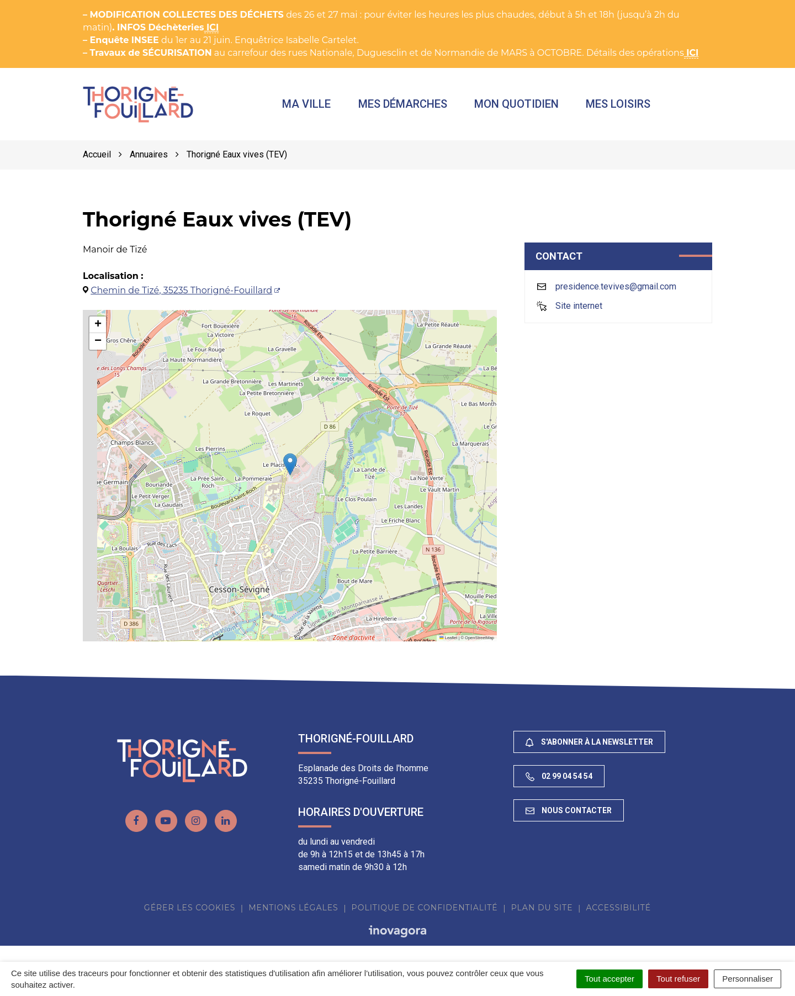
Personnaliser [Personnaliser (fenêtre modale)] (747, 978)
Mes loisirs (629, 106)
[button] (290, 469)
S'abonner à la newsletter (589, 747)
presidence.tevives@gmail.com (615, 291)
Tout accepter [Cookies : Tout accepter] (609, 978)
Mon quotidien (527, 106)
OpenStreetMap (479, 642)
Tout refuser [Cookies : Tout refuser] (678, 978)
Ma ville (318, 106)
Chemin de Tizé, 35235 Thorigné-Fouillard (181, 295)
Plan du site (542, 913)
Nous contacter (569, 815)
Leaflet (448, 642)
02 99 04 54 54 (559, 781)
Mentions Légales (293, 913)
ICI (211, 27)
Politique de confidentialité (425, 913)
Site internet (578, 310)
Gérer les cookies (189, 913)
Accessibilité (618, 913)
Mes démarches (413, 106)
